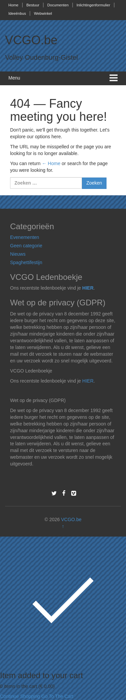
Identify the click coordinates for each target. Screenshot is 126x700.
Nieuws (18, 254)
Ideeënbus (17, 13)
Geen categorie (26, 245)
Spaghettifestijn (26, 262)
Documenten (58, 5)
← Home (51, 163)
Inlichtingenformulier (93, 5)
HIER (87, 288)
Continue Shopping (20, 696)
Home (13, 5)
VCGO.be (31, 40)
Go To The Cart (57, 696)
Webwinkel (43, 13)
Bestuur (32, 5)
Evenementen (24, 237)
